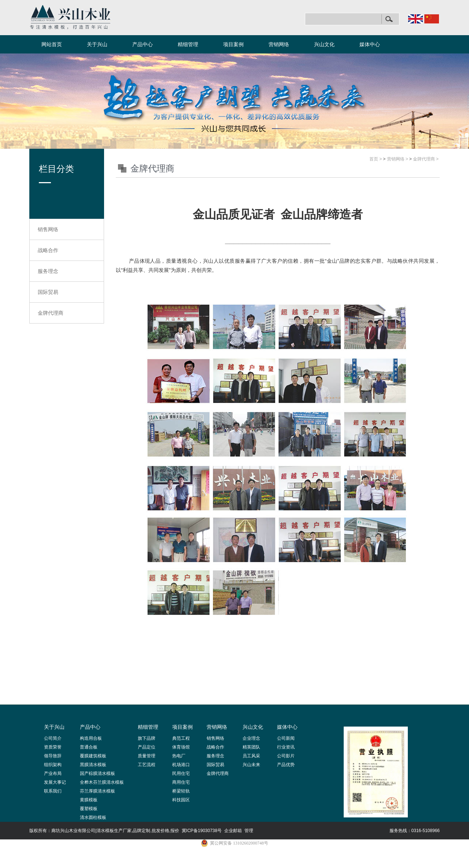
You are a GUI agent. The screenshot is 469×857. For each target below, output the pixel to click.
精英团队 (251, 747)
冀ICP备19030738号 (202, 830)
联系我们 (53, 791)
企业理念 (251, 738)
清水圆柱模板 (93, 817)
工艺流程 (146, 764)
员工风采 (251, 755)
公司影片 (286, 755)
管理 (248, 830)
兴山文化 (324, 44)
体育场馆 (181, 747)
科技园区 (181, 799)
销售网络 (48, 229)
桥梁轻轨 (181, 791)
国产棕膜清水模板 (97, 773)
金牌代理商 (50, 313)
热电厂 (178, 755)
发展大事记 (55, 782)
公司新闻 (286, 738)
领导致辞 (53, 755)
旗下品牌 (146, 738)
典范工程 (181, 738)
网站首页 (51, 44)
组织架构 (53, 764)
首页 (373, 159)
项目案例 (233, 44)
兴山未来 (251, 764)
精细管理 (188, 44)
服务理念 (48, 271)
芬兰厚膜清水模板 (97, 791)
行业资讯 (286, 747)
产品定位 (146, 747)
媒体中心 (369, 44)
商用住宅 (181, 782)
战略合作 (48, 250)
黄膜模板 (88, 799)
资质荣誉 (53, 747)
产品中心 (142, 44)
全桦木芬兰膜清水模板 (102, 782)
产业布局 (53, 773)
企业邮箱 (233, 830)
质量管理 (146, 755)
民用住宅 (181, 773)
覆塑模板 (88, 808)
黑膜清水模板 (93, 764)
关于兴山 (97, 44)
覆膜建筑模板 (93, 755)
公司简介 (53, 738)
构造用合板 (91, 738)
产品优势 (286, 764)
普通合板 (88, 747)
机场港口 (181, 764)
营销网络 (279, 44)
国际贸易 (48, 292)
